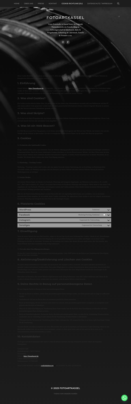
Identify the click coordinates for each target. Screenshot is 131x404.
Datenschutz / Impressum (99, 3)
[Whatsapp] (124, 398)
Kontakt (53, 3)
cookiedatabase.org (47, 365)
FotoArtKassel (65, 17)
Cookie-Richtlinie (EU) (72, 3)
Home (16, 3)
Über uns (28, 3)
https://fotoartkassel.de (36, 88)
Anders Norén (70, 394)
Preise (41, 3)
